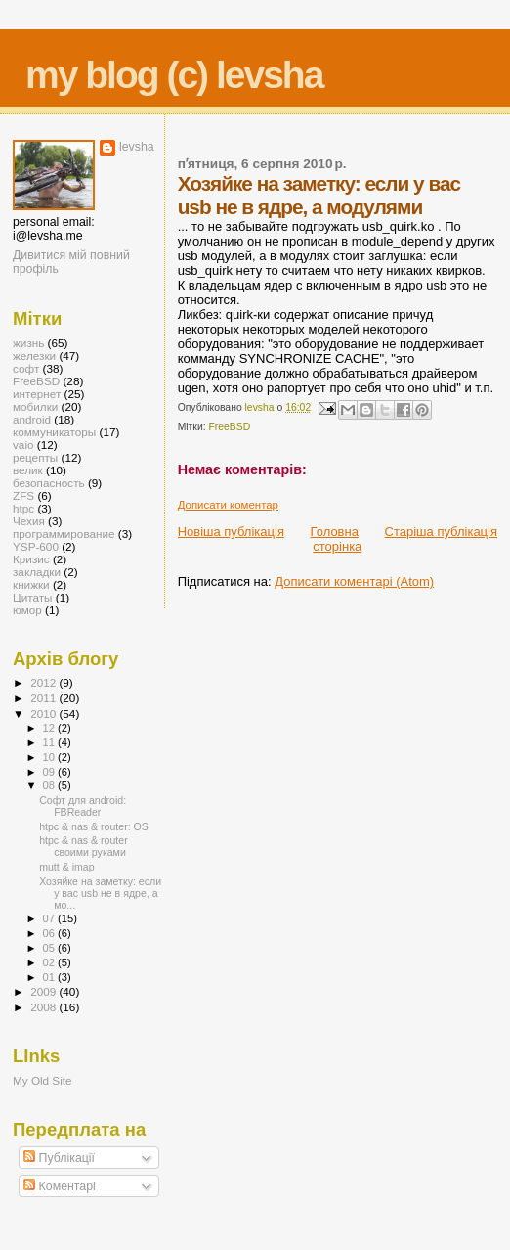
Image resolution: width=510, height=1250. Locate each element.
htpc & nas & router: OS (94, 826)
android (32, 419)
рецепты (35, 457)
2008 (44, 1007)
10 (50, 757)
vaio (23, 444)
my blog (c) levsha (173, 75)
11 (50, 742)
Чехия (29, 520)
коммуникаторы (54, 431)
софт (26, 368)
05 (50, 948)
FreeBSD (230, 427)
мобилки (35, 406)
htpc (23, 508)
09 (50, 772)
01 (50, 977)
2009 (44, 991)
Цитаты (33, 597)
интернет (37, 393)
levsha (136, 147)
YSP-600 (36, 546)
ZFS (23, 495)
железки (34, 355)
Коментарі (59, 1186)
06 (50, 933)
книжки (31, 584)
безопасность (49, 482)
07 (50, 918)
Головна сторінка (336, 539)
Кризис (31, 559)
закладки (37, 571)
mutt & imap (66, 866)
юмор (27, 609)
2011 (44, 698)
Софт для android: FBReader (82, 806)
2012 (44, 682)
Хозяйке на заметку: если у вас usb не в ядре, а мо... (100, 893)
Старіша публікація (441, 531)
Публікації (59, 1158)
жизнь (28, 342)
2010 (44, 713)
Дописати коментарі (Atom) (354, 581)
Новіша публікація (231, 531)
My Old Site (42, 1080)
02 (50, 962)
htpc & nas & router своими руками (83, 846)
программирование (64, 533)
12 (50, 728)
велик (28, 470)
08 (50, 785)
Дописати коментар (228, 505)
